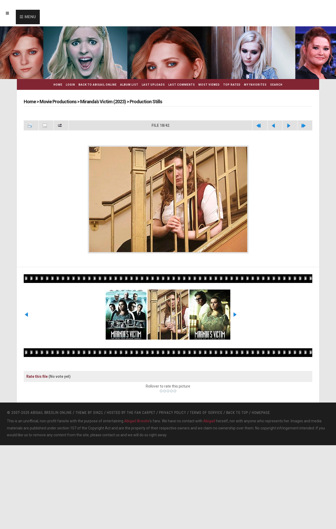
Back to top (237, 412)
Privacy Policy (172, 412)
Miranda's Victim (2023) (103, 101)
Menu (30, 16)
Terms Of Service (206, 412)
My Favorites (255, 84)
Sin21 (98, 412)
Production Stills (146, 101)
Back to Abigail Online (98, 84)
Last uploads (153, 84)
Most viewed (209, 84)
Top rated (232, 84)
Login (70, 84)
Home (57, 84)
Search (276, 84)
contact (108, 435)
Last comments (181, 84)
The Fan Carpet (141, 412)
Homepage (261, 412)
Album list (129, 84)
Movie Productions (58, 101)
